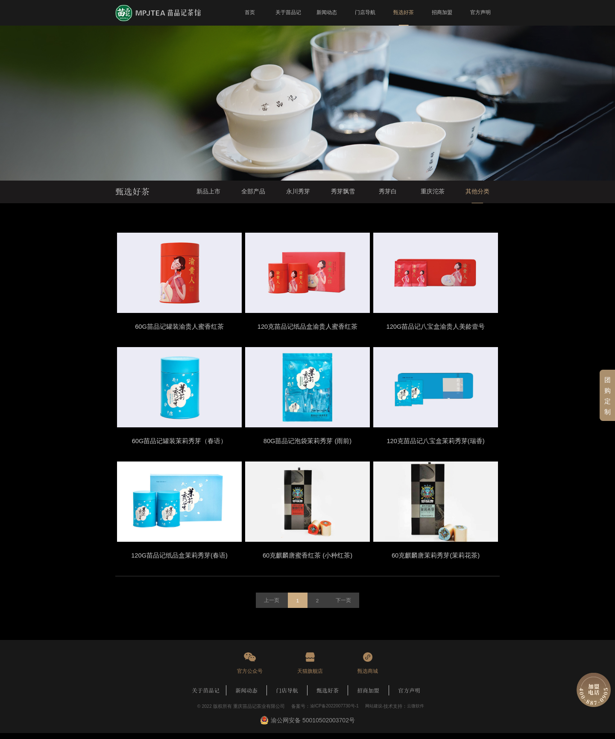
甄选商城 (367, 677)
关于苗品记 (205, 696)
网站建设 (373, 712)
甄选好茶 (328, 696)
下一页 (344, 606)
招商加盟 (368, 696)
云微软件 (417, 712)
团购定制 (607, 395)
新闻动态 (246, 696)
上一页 (270, 606)
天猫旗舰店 (310, 677)
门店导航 (287, 696)
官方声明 (409, 696)
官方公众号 (250, 677)
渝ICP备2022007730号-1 (333, 712)
